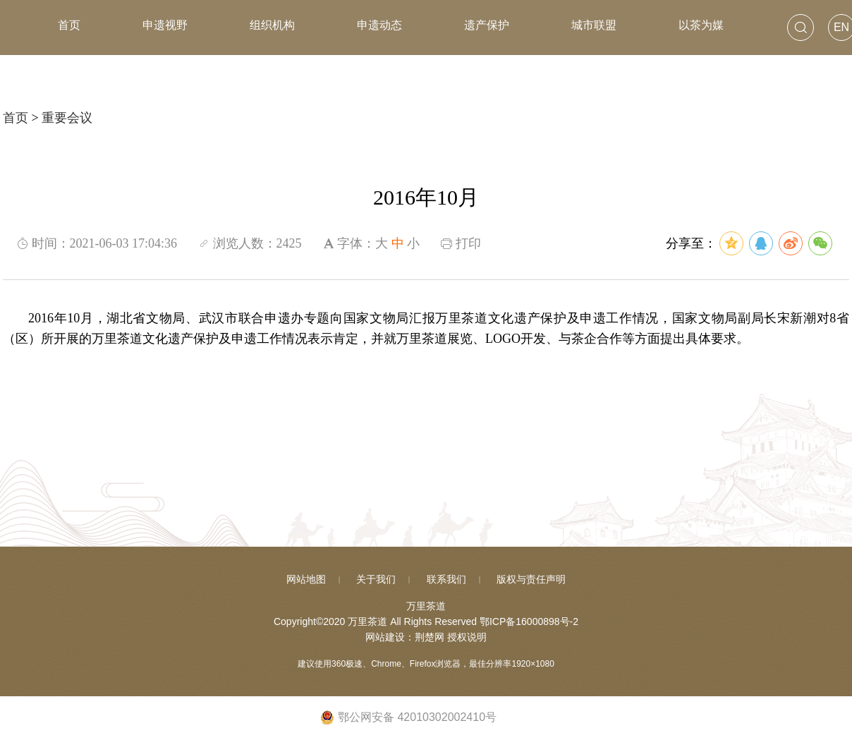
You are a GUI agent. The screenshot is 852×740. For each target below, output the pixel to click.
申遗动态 (379, 25)
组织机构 (272, 25)
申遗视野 (165, 25)
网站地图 (306, 579)
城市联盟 (593, 25)
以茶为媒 (701, 25)
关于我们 (376, 579)
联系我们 (446, 579)
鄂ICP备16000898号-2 (529, 621)
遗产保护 (486, 25)
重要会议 (67, 118)
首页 (69, 25)
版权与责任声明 (531, 579)
